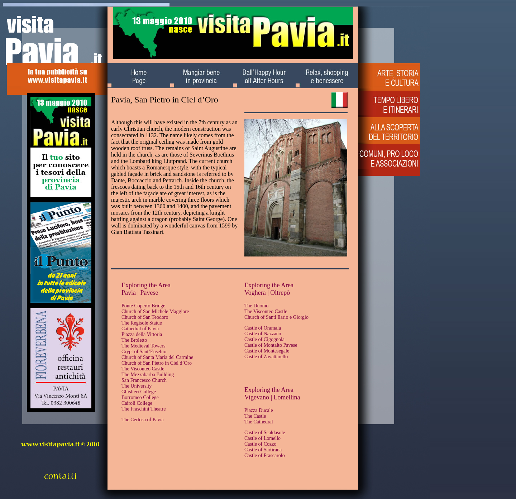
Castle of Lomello (262, 438)
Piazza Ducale (258, 410)
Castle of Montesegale (266, 351)
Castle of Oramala (262, 328)
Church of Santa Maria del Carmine (157, 357)
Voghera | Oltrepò (267, 292)
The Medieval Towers (143, 346)
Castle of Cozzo (260, 444)
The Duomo (256, 305)
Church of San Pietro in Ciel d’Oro (156, 363)
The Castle (255, 416)
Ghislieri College (138, 391)
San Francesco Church (144, 380)
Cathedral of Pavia (140, 328)
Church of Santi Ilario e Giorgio (276, 317)
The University (136, 386)
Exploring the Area (146, 285)
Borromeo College (140, 397)
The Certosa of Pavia (142, 419)
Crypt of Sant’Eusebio (143, 351)
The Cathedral (258, 421)
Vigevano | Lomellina (272, 397)
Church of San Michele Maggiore (155, 311)
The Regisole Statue (141, 323)
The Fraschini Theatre (143, 409)
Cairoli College (136, 403)
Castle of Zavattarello (266, 356)
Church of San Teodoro (144, 317)
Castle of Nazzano (262, 333)
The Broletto (134, 340)
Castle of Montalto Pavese (270, 345)
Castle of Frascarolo (264, 455)
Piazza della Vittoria (141, 334)
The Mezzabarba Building (147, 374)
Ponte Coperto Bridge (143, 305)
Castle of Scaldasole (264, 432)
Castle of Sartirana (263, 449)
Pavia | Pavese (139, 292)
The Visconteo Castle (142, 368)
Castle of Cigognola (264, 339)
